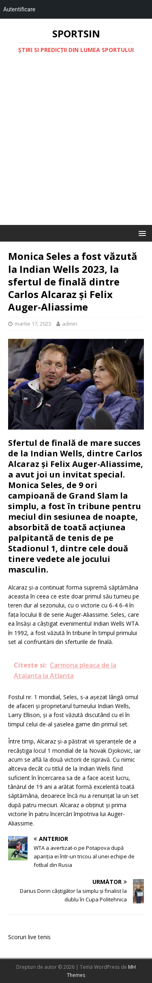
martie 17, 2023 (33, 323)
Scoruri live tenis (29, 937)
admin (69, 323)
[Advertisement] (76, 145)
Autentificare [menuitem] (19, 9)
